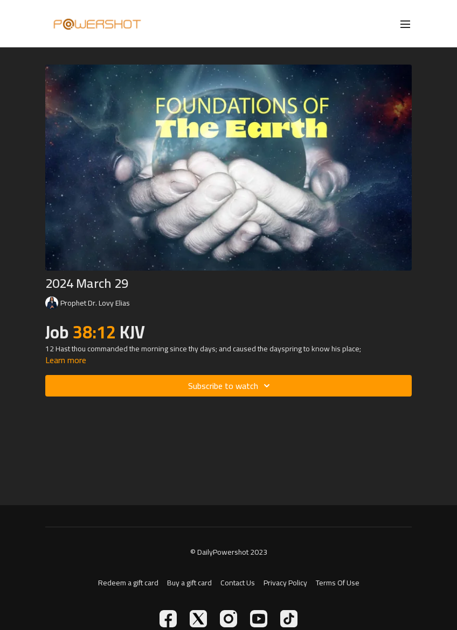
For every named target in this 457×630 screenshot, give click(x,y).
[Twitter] (198, 618)
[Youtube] (258, 618)
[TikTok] (288, 618)
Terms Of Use (337, 583)
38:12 (94, 332)
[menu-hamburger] (405, 24)
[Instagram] (228, 618)
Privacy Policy (285, 583)
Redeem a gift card (128, 583)
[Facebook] (168, 618)
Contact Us (237, 583)
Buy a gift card (189, 583)
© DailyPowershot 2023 (228, 552)
